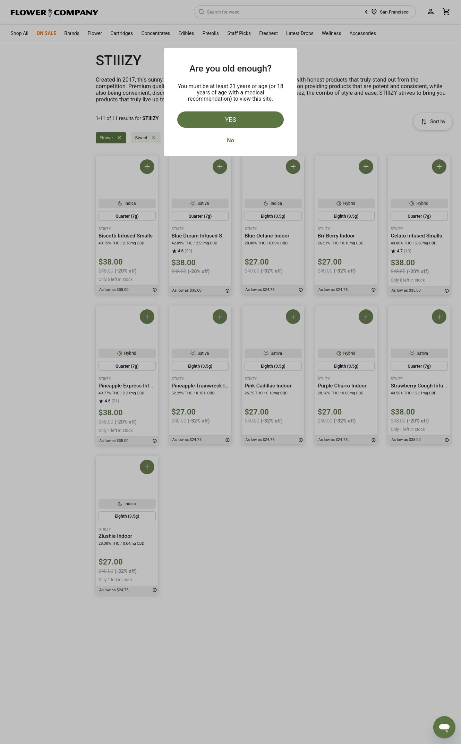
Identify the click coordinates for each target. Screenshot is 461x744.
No (230, 140)
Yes (230, 119)
